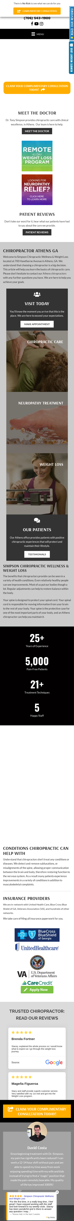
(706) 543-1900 (37, 18)
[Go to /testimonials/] (37, 218)
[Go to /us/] (37, 117)
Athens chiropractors (54, 273)
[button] (37, 324)
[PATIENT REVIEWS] (37, 232)
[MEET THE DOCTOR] (37, 131)
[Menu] (37, 34)
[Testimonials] (37, 1161)
